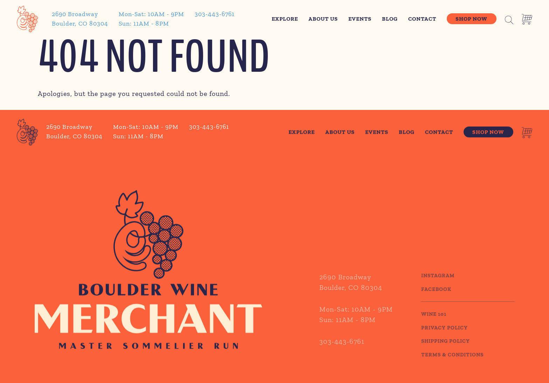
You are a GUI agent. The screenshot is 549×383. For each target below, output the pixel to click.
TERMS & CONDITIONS (452, 361)
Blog (390, 18)
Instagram (438, 283)
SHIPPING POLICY (445, 348)
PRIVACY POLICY (444, 335)
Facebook (436, 296)
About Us (323, 18)
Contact (422, 18)
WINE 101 (433, 321)
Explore (285, 18)
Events (359, 18)
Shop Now (471, 18)
